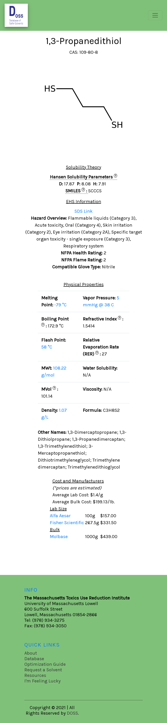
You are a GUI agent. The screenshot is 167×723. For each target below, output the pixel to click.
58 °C (46, 347)
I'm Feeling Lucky (42, 681)
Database (34, 658)
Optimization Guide (45, 664)
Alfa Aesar (61, 515)
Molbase (59, 536)
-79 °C (60, 305)
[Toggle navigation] (155, 15)
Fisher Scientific (67, 522)
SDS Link (83, 211)
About (30, 653)
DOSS (72, 713)
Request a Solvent (43, 669)
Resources (35, 675)
